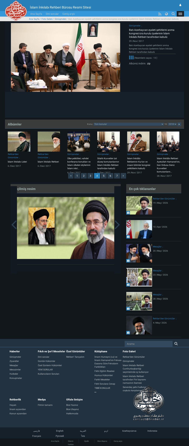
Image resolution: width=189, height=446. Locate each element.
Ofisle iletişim (74, 399)
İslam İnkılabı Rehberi (48, 161)
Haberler (15, 351)
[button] (180, 14)
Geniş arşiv (68, 13)
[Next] (123, 176)
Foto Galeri (47, 19)
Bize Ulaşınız (102, 441)
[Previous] (70, 176)
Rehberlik (15, 399)
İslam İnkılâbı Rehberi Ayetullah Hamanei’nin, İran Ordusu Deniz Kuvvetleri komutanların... (168, 165)
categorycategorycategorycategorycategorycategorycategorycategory (129, 124)
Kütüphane (100, 351)
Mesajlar (157, 246)
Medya (42, 399)
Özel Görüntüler (75, 351)
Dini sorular (52, 13)
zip (148, 63)
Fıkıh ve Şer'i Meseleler (51, 351)
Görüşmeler (60, 19)
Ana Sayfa (36, 13)
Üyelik (86, 441)
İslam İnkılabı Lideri (17, 161)
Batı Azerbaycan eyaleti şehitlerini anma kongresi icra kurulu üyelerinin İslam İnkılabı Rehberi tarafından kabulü (151, 33)
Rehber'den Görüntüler (164, 198)
